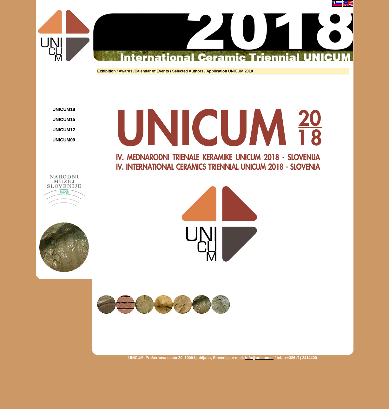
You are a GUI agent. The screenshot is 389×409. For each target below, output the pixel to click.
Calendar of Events (152, 71)
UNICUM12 (63, 129)
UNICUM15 (63, 119)
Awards (125, 71)
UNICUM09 (63, 139)
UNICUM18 (63, 109)
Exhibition (106, 71)
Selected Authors (187, 71)
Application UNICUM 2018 (229, 71)
